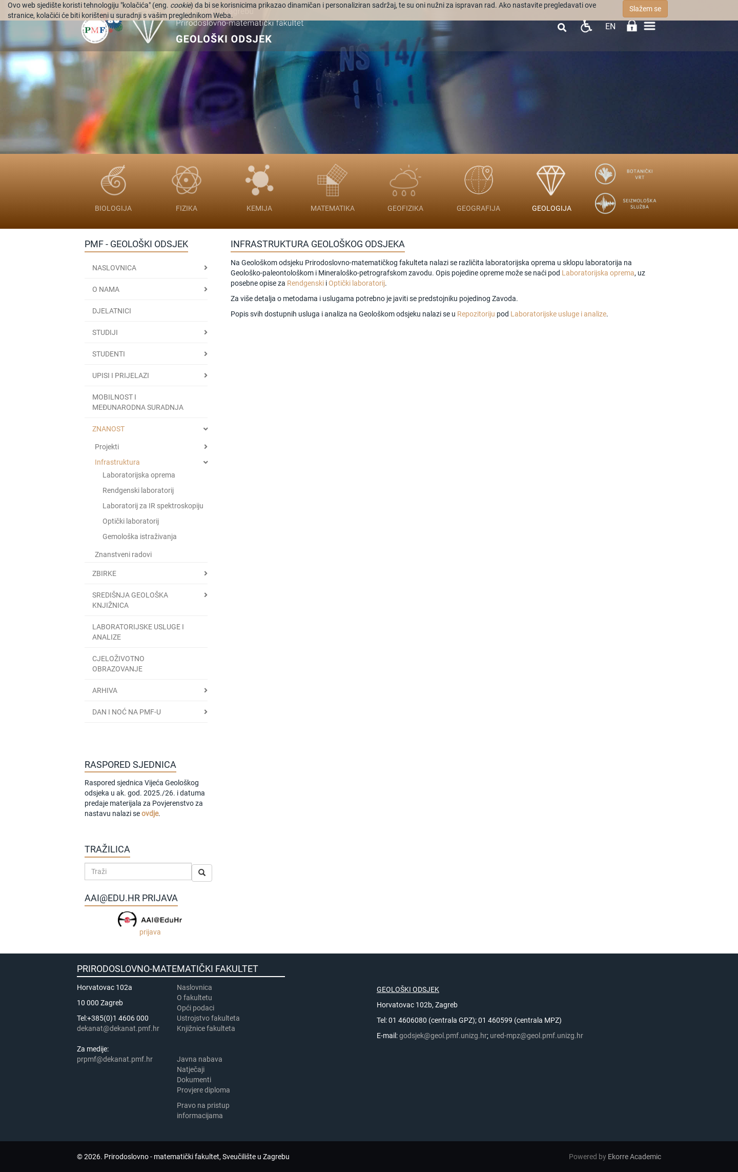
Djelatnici (111, 311)
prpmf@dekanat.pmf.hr (115, 1059)
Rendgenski (306, 283)
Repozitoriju (476, 314)
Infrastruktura (117, 462)
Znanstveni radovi (123, 554)
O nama (105, 289)
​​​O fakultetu (194, 998)
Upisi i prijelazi (120, 375)
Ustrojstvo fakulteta (208, 1018)
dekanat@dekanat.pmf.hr (118, 1028)
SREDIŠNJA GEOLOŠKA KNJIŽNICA (130, 600)
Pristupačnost (586, 26)
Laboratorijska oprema (138, 475)
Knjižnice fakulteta (206, 1028)
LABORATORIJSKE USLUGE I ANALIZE (138, 632)
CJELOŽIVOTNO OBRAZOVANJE (118, 663)
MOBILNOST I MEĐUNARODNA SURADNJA (137, 402)
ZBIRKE (104, 573)
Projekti (107, 447)
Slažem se (645, 9)
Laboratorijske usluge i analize (558, 314)
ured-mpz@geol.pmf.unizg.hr (536, 1035)
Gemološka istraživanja (139, 536)
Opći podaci (195, 1008)
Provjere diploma (203, 1090)
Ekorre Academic (634, 1157)
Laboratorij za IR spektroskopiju (152, 506)
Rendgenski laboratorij (138, 490)
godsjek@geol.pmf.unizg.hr (443, 1035)
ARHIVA (104, 690)
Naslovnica (114, 268)
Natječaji (190, 1069)
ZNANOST (108, 429)
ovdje (149, 813)
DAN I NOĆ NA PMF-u (126, 712)
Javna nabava (199, 1059)
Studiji (105, 332)
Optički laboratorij (130, 521)
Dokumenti (194, 1080)
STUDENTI (108, 354)
